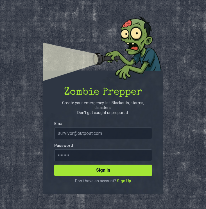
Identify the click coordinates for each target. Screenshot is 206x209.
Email (59, 123)
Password (63, 145)
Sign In (103, 170)
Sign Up (124, 181)
